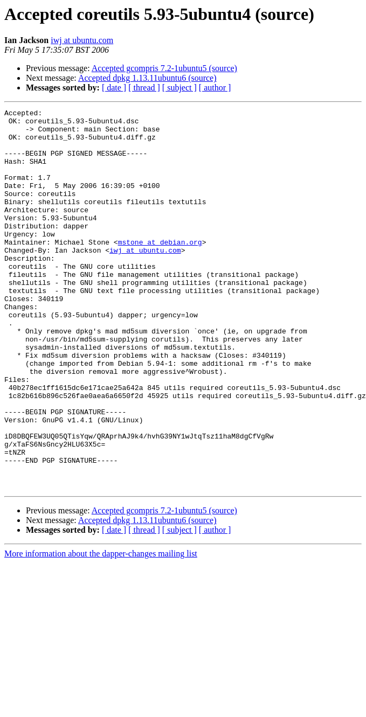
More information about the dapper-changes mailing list (100, 629)
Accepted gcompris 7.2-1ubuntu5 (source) (164, 68)
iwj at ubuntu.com (82, 40)
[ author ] (215, 87)
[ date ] (114, 87)
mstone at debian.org (160, 269)
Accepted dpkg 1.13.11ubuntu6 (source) (147, 77)
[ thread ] (144, 87)
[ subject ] (179, 87)
